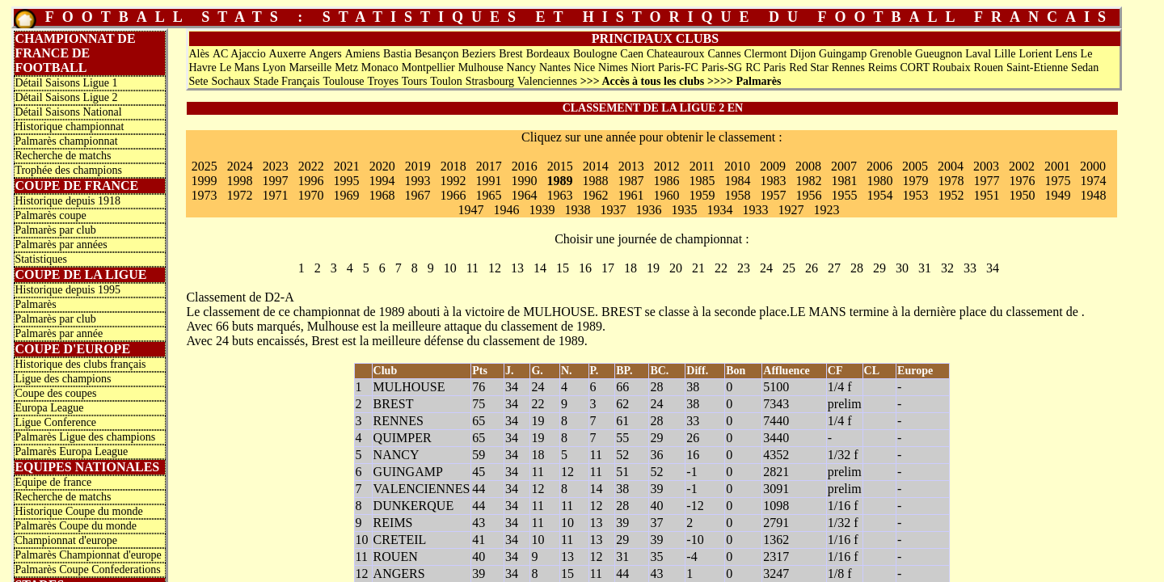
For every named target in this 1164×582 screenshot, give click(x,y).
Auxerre (287, 54)
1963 (559, 195)
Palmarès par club (55, 230)
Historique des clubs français (80, 364)
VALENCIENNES (421, 489)
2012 (667, 166)
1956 (808, 195)
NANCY (396, 455)
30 (902, 268)
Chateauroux (676, 54)
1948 (1093, 195)
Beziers (479, 54)
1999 (204, 181)
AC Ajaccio (239, 54)
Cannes (723, 54)
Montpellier (428, 67)
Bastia (397, 54)
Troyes (382, 81)
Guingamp (843, 54)
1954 (879, 195)
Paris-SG (722, 67)
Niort (643, 67)
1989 (559, 181)
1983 (773, 181)
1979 (915, 181)
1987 (630, 181)
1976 (1022, 181)
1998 (239, 181)
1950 (1022, 195)
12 (494, 268)
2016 (525, 166)
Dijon (803, 54)
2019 (418, 166)
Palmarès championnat (66, 141)
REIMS (393, 522)
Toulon (446, 81)
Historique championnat (69, 126)
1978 (951, 181)
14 (540, 268)
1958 (737, 195)
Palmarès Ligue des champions (85, 437)
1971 (275, 195)
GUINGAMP (408, 472)
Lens (1066, 54)
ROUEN (395, 556)
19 (653, 268)
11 (472, 268)
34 (992, 268)
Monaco (380, 67)
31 (924, 268)
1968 (381, 195)
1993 (417, 181)
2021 (347, 166)
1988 (595, 181)
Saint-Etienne (1037, 67)
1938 (577, 210)
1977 (986, 181)
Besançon (436, 54)
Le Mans (239, 67)
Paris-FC (678, 67)
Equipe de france (53, 482)
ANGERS (399, 573)
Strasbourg (490, 81)
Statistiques (41, 259)
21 (698, 268)
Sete (198, 81)
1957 (773, 195)
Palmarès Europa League (71, 451)
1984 (737, 181)
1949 (1057, 195)
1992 (453, 181)
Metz (346, 67)
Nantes (555, 67)
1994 (381, 181)
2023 (276, 166)
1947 (470, 210)
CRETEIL (400, 539)
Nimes (613, 67)
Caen (631, 54)
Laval (978, 54)
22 (721, 268)
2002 (1022, 166)
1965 (488, 195)
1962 (595, 195)
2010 (737, 166)
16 (585, 268)
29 (879, 268)
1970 (310, 195)
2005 (915, 166)
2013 (631, 166)
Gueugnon (938, 54)
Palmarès (35, 304)
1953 (915, 195)
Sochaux (230, 81)
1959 (702, 195)
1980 (879, 181)
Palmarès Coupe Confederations (87, 569)
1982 (808, 181)
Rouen (989, 67)
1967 (417, 195)
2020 (382, 166)
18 (630, 268)
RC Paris (765, 67)
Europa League (49, 408)
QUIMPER (402, 438)
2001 (1057, 166)
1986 (666, 181)
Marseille (310, 67)
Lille (1004, 54)
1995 (346, 181)
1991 (488, 181)
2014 (596, 166)
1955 (844, 195)
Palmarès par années (61, 244)
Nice (584, 67)
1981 (844, 181)
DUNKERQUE (413, 505)
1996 (310, 181)
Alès (198, 54)
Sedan (1085, 67)
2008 (808, 166)
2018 (453, 166)
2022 (311, 166)
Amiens (363, 54)
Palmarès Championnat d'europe (88, 555)
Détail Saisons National (68, 112)
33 (970, 268)
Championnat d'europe (66, 540)
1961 (630, 195)
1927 (790, 210)
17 (607, 268)
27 (834, 268)
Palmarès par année (59, 333)
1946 (506, 210)
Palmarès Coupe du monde (75, 526)
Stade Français (287, 81)
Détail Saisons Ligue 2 (66, 97)
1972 (239, 195)
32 (947, 268)
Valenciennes (547, 81)
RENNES (398, 421)
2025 (204, 166)
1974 (1093, 181)
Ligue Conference (55, 422)
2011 (702, 166)
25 (788, 268)
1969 (346, 195)
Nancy (522, 67)
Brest (511, 54)
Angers (325, 54)
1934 (719, 210)
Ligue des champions (63, 379)
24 (766, 268)
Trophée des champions (68, 170)
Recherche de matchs (63, 156)
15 (562, 268)
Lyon (274, 67)
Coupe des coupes (55, 393)
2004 (951, 166)
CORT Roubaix (935, 67)
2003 (986, 166)
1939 (542, 210)
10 (450, 268)
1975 (1057, 181)
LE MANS (818, 311)
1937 (613, 210)
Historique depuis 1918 (67, 201)
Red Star (809, 67)
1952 (951, 195)
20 (675, 268)
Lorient (1035, 54)
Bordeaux (548, 54)
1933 (755, 210)
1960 (666, 195)
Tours (415, 81)
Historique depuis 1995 (67, 290)
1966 (453, 195)
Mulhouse (481, 67)
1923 (826, 210)
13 (517, 268)
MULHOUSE (559, 311)
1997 (275, 181)
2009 (773, 166)
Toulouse (343, 81)
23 (743, 268)
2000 (1093, 166)
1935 (684, 210)
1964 (524, 195)
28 (856, 268)
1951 (986, 195)
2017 (489, 166)
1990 (524, 181)
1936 (648, 210)
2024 (240, 166)
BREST (621, 311)
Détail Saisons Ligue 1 (66, 83)
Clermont (765, 54)
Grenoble (891, 54)
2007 (844, 166)
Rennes (848, 67)
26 (811, 268)
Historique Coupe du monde (78, 511)
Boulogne (595, 54)
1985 (702, 181)
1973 (204, 195)
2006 (879, 166)
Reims (882, 67)
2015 (560, 166)
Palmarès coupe (50, 215)
